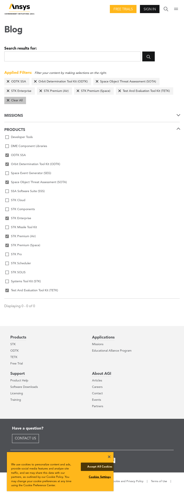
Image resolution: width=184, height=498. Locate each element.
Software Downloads (24, 387)
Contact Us (25, 438)
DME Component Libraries (29, 146)
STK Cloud (18, 200)
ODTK (14, 350)
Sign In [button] (150, 9)
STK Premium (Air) (56, 91)
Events (96, 399)
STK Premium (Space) (95, 91)
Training (15, 399)
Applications (103, 337)
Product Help (19, 380)
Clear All (17, 100)
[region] (60, 471)
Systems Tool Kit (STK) (26, 281)
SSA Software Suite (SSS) (28, 191)
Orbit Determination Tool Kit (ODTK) (63, 81)
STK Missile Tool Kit (24, 227)
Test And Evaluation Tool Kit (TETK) (146, 91)
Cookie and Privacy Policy (127, 481)
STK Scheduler (21, 263)
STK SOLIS (18, 272)
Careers (97, 387)
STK (13, 344)
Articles (97, 380)
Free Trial (16, 363)
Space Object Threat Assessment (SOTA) (128, 81)
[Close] (109, 456)
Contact (97, 393)
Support (17, 374)
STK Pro (16, 254)
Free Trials (123, 9)
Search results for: (20, 48)
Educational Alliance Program (112, 350)
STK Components (23, 209)
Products (18, 337)
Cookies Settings (100, 477)
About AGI (101, 374)
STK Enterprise (21, 91)
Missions (97, 344)
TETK (13, 357)
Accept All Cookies (99, 466)
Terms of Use (159, 481)
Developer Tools (22, 137)
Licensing (16, 393)
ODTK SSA (18, 81)
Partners (97, 406)
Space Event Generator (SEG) (31, 173)
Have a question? (27, 428)
